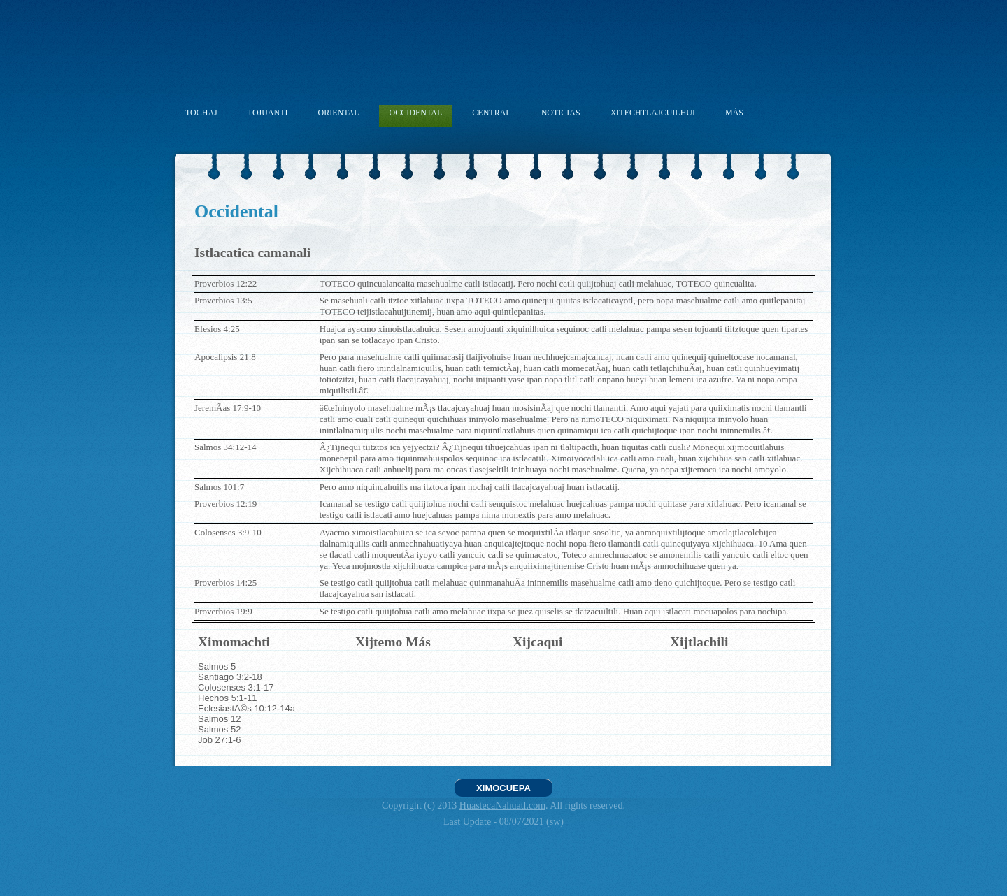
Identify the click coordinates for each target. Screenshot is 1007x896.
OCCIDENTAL (416, 112)
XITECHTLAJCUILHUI (652, 112)
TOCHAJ (201, 112)
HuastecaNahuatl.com (502, 805)
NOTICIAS (560, 112)
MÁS (734, 112)
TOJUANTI (268, 112)
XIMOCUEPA (503, 788)
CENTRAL (491, 112)
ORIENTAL (338, 112)
